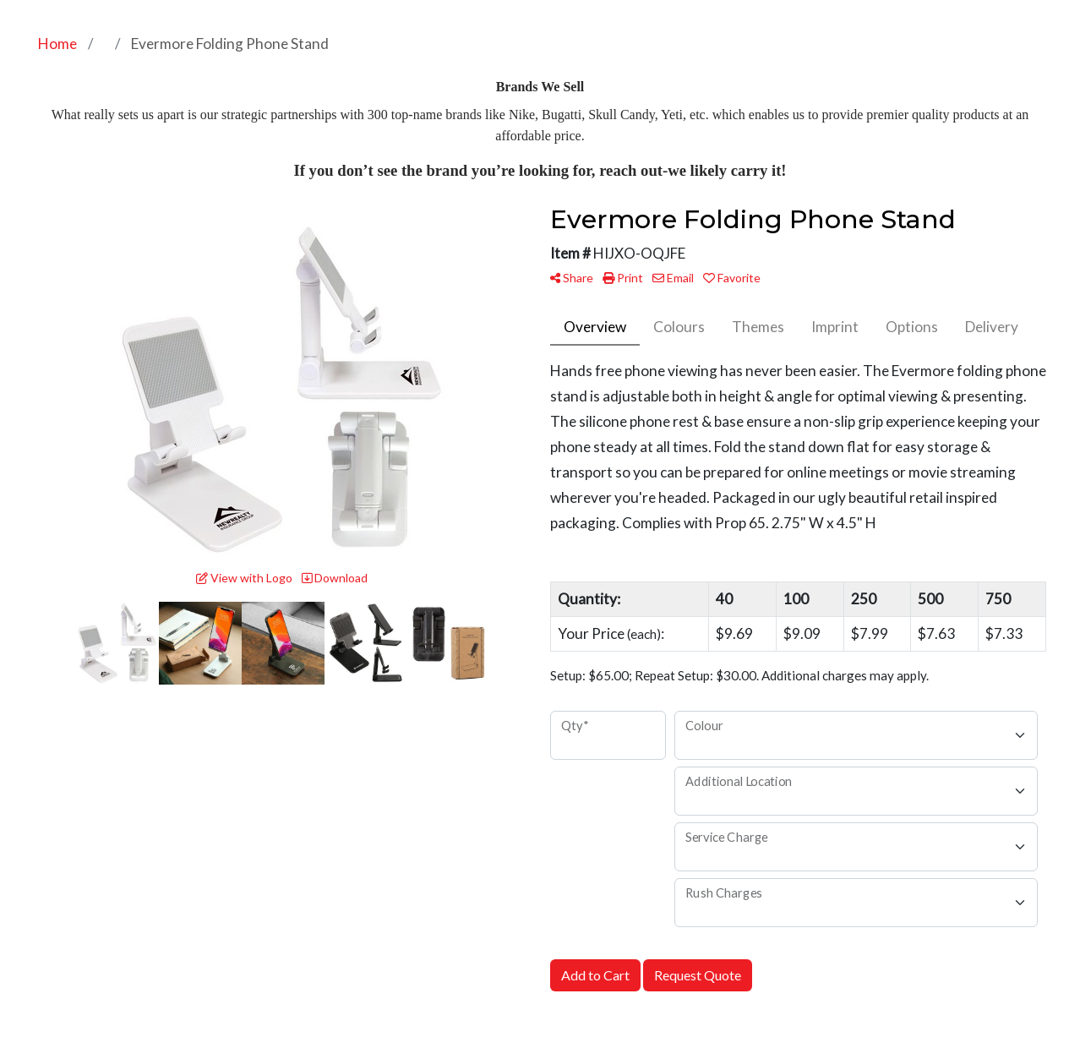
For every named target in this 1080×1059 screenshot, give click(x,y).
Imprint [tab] (835, 327)
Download (335, 577)
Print (623, 277)
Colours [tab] (679, 327)
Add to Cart (595, 975)
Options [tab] (912, 327)
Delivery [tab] (991, 327)
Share (571, 277)
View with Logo (244, 577)
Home (57, 43)
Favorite (732, 277)
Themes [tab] (758, 327)
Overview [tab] (595, 327)
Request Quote (697, 975)
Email (673, 277)
